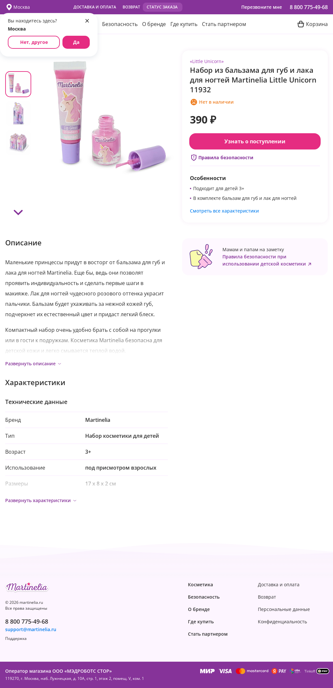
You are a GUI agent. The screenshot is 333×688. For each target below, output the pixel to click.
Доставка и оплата (94, 7)
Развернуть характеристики (41, 500)
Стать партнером (224, 24)
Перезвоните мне (261, 7)
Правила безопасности (221, 158)
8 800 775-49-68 (309, 7)
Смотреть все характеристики (224, 211)
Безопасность (120, 24)
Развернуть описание (33, 363)
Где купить (183, 24)
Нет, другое (34, 42)
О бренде (154, 24)
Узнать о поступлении (255, 141)
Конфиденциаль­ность (282, 622)
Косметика (200, 585)
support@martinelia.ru (30, 629)
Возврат (131, 7)
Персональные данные (284, 609)
